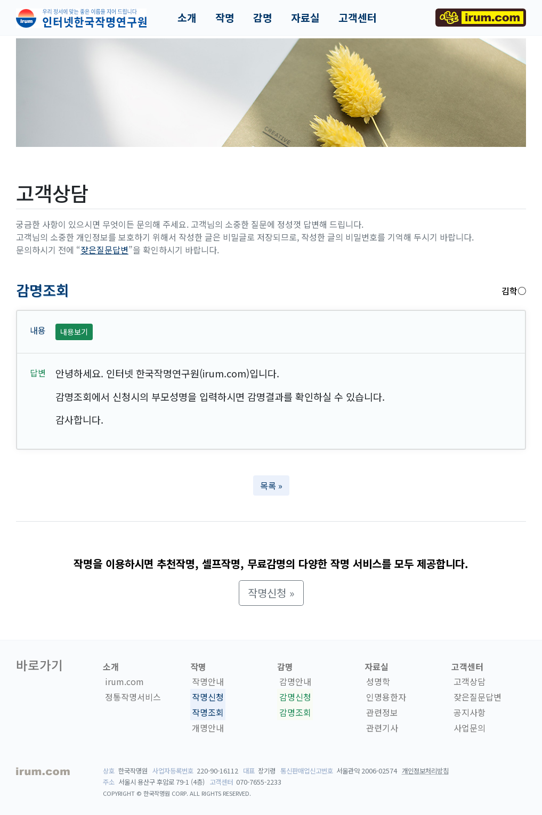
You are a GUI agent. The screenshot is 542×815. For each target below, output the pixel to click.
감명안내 (295, 682)
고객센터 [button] (357, 17)
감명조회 (295, 712)
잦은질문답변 (104, 249)
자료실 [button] (305, 17)
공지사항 (470, 712)
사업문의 (470, 727)
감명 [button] (262, 17)
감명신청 (295, 696)
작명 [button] (224, 17)
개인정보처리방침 (425, 771)
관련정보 (382, 712)
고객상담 (470, 682)
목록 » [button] (271, 485)
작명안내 (208, 682)
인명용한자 (386, 696)
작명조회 (208, 712)
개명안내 (208, 727)
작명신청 (208, 696)
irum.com (124, 682)
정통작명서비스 (133, 696)
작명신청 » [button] (271, 592)
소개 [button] (187, 17)
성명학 (378, 682)
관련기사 (382, 727)
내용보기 (74, 331)
